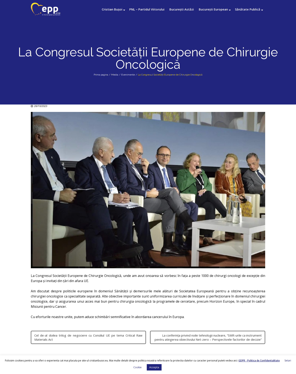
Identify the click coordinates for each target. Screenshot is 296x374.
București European (213, 9)
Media (114, 74)
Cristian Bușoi (112, 9)
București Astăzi (181, 9)
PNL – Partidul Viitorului (146, 9)
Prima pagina (101, 74)
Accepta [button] (154, 367)
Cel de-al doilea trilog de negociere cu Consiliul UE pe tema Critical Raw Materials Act (88, 337)
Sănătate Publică (247, 9)
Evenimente (128, 74)
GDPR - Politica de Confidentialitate (259, 360)
